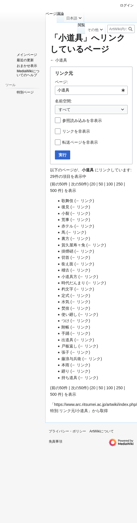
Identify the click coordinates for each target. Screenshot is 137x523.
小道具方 (69, 276)
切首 (65, 257)
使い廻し (69, 314)
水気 (65, 301)
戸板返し (69, 346)
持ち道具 (69, 377)
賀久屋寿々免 (73, 245)
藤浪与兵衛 (71, 358)
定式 (65, 295)
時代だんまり (73, 283)
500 (53, 190)
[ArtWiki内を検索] (121, 29)
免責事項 (55, 441)
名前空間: (63, 101)
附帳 (65, 327)
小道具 (61, 60)
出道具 (67, 340)
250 (119, 184)
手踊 (65, 333)
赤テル (67, 226)
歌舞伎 (67, 200)
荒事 (65, 219)
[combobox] (91, 90)
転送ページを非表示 (80, 142)
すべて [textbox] (64, 109)
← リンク (84, 200)
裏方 (65, 238)
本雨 (65, 365)
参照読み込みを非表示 (82, 120)
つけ (65, 320)
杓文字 (67, 289)
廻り (65, 371)
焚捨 (65, 308)
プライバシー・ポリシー (67, 431)
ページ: (61, 82)
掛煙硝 (67, 251)
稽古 (65, 270)
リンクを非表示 (76, 131)
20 (93, 184)
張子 (65, 352)
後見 (65, 207)
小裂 (65, 213)
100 (109, 184)
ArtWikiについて (101, 431)
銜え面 (67, 264)
